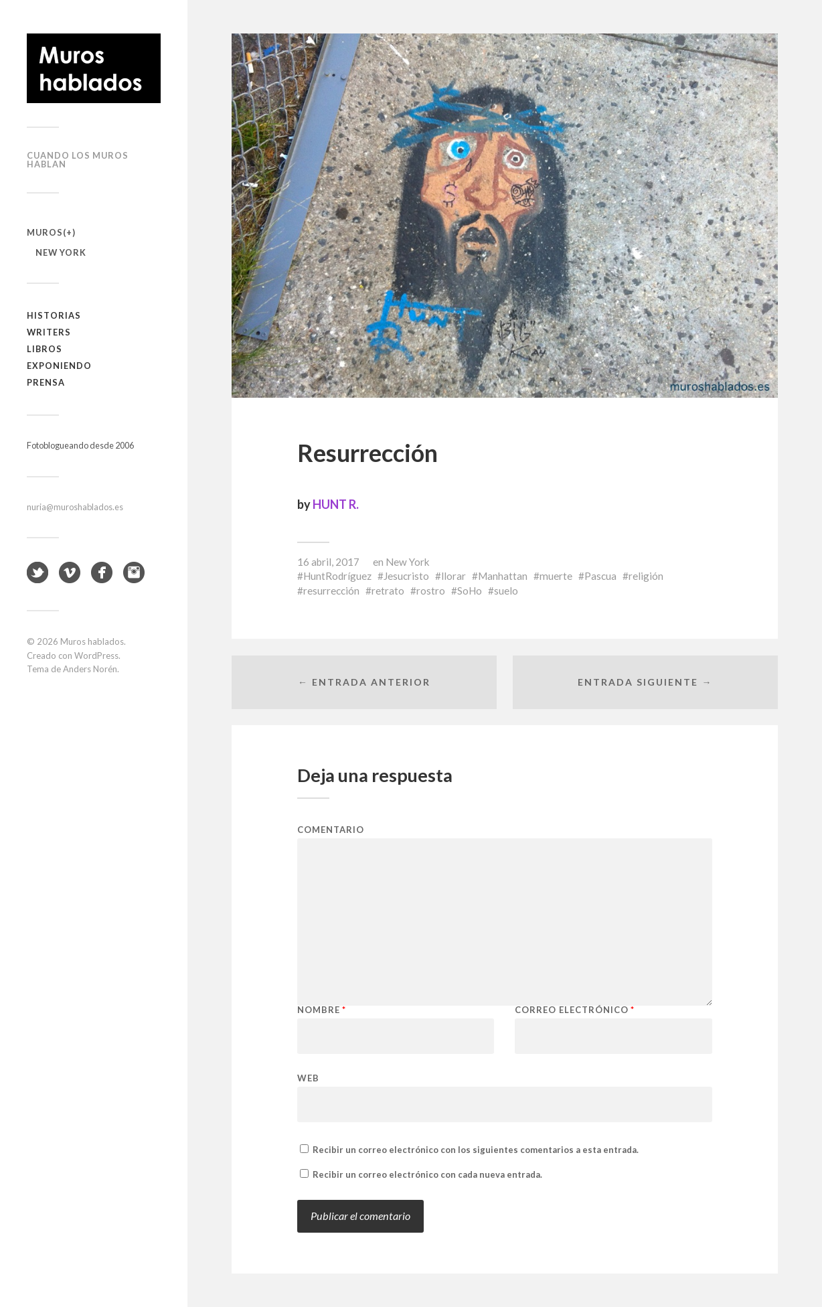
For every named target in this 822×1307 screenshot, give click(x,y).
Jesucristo (406, 576)
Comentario (330, 830)
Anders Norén (90, 669)
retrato (388, 591)
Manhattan (502, 576)
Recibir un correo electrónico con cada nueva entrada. (427, 1174)
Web (308, 1078)
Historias (54, 315)
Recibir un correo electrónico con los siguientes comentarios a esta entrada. (476, 1149)
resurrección (331, 591)
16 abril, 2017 (328, 562)
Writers (49, 332)
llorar (453, 576)
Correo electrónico (575, 1010)
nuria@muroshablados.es (75, 507)
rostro (430, 591)
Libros (44, 348)
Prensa (46, 382)
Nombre (321, 1010)
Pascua (600, 576)
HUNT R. (336, 504)
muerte (556, 576)
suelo (506, 591)
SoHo (469, 591)
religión (646, 576)
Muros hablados (92, 641)
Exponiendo (59, 365)
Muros (45, 232)
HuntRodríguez (337, 576)
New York (60, 252)
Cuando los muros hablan (78, 159)
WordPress (96, 655)
